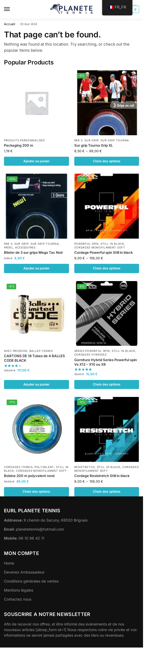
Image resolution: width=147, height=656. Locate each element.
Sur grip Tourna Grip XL (93, 145)
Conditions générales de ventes (31, 581)
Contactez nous (17, 599)
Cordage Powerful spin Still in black (103, 252)
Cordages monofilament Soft (99, 247)
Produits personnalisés (24, 140)
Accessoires (25, 247)
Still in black (112, 243)
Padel (8, 247)
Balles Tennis (41, 350)
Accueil (9, 24)
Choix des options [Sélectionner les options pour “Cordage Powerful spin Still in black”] (106, 268)
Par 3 (78, 140)
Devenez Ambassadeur (24, 572)
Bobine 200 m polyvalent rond (29, 476)
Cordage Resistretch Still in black (101, 476)
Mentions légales (18, 590)
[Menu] (12, 9)
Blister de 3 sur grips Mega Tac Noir (33, 252)
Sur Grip (91, 140)
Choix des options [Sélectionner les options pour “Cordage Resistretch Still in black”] (106, 491)
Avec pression (15, 350)
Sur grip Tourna (115, 140)
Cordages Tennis (18, 467)
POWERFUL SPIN (86, 243)
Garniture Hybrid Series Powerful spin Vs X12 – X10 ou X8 (105, 362)
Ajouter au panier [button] (36, 161)
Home (9, 563)
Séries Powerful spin (92, 350)
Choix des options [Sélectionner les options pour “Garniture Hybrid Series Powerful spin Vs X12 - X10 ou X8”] (106, 384)
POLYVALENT (44, 467)
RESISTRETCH (84, 467)
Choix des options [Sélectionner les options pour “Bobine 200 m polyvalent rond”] (36, 491)
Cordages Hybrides (90, 354)
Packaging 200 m (18, 145)
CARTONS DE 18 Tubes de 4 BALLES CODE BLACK (34, 358)
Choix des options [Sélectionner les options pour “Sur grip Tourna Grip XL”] (106, 161)
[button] (134, 9)
